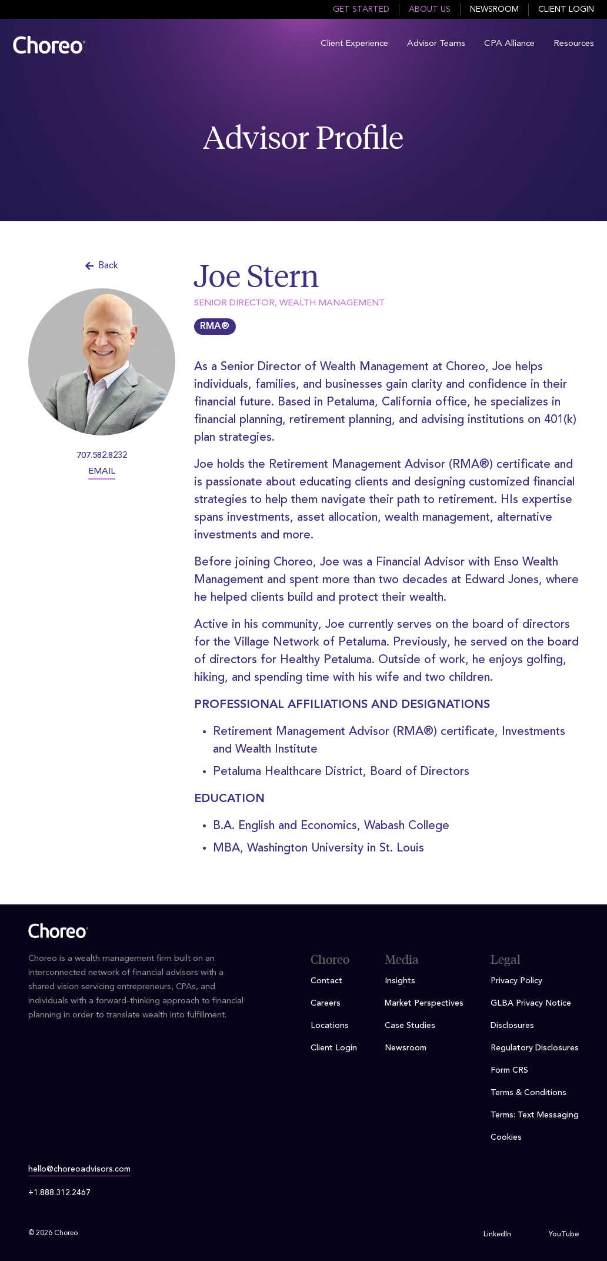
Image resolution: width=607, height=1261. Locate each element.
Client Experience (354, 43)
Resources (573, 43)
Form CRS (509, 1070)
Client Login (566, 9)
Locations (330, 1026)
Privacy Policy (516, 981)
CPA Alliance (509, 43)
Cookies (506, 1137)
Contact (326, 981)
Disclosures (512, 1026)
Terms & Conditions (528, 1093)
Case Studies (410, 1026)
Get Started (361, 9)
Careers (326, 1003)
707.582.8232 (101, 455)
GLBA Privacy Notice (531, 1003)
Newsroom (494, 9)
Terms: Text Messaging (535, 1115)
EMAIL (101, 471)
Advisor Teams (436, 43)
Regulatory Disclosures (535, 1048)
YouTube (564, 1234)
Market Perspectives (424, 1003)
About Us (430, 9)
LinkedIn (497, 1234)
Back (101, 266)
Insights (400, 981)
